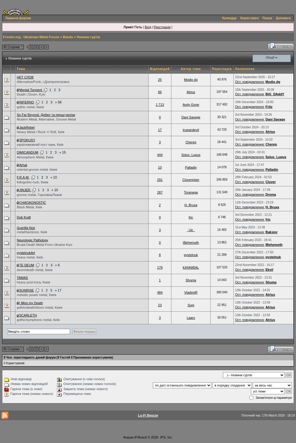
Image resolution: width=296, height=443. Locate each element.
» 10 (54, 177)
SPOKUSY (27, 140)
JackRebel (27, 127)
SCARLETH (28, 315)
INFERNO (26, 102)
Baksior (272, 232)
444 (159, 155)
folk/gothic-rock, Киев (32, 182)
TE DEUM (26, 265)
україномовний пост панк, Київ (40, 144)
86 (160, 92)
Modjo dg (191, 79)
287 (159, 192)
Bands (68, 37)
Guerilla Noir (26, 228)
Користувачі (249, 18)
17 (160, 130)
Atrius (191, 92)
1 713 (160, 104)
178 (159, 267)
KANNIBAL (191, 267)
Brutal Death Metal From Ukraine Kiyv (44, 244)
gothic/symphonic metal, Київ (38, 320)
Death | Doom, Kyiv (31, 94)
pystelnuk (191, 255)
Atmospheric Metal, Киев (35, 157)
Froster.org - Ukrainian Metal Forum (31, 37)
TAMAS (22, 278)
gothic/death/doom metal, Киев (39, 307)
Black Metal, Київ (29, 207)
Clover (271, 182)
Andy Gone (191, 104)
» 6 (57, 265)
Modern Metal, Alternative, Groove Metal (46, 119)
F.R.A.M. (23, 177)
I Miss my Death (31, 303)
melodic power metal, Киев (37, 295)
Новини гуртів (88, 37)
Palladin (191, 167)
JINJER (25, 190)
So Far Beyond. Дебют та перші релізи (46, 115)
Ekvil (269, 269)
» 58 (58, 102)
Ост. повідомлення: (250, 82)
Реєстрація (162, 27)
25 (160, 79)
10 (160, 167)
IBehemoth (191, 242)
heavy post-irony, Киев (33, 282)
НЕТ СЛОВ (25, 77)
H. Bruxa (190, 205)
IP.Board (140, 437)
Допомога (283, 18)
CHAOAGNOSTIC (32, 202)
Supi (190, 305)
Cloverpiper (190, 180)
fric (191, 217)
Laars (191, 317)
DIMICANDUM (28, 152)
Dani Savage (190, 117)
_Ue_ (191, 230)
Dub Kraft (24, 217)
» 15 (62, 152)
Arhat (23, 165)
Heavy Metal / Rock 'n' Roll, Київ (40, 132)
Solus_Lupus (191, 155)
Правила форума (18, 18)
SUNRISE (26, 290)
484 (159, 292)
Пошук (267, 18)
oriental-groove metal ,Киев (37, 169)
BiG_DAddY (275, 94)
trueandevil (191, 130)
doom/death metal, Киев (35, 270)
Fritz (269, 106)
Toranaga (191, 192)
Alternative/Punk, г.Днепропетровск (43, 82)
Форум (128, 437)
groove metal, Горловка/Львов (39, 195)
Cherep (190, 142)
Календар (229, 18)
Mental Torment (31, 90)
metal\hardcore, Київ (32, 232)
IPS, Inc (166, 437)
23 (160, 305)
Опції (270, 57)
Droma (271, 194)
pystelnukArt (26, 253)
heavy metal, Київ (30, 257)
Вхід (148, 27)
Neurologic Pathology (32, 240)
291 (159, 180)
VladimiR (190, 292)
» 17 (58, 290)
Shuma (191, 280)
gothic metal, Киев (30, 107)
